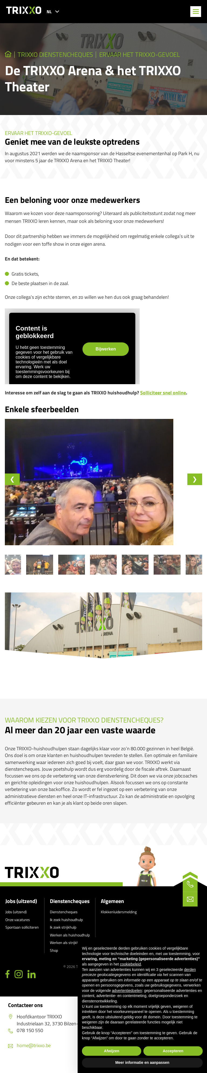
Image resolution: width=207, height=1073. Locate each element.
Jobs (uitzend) (21, 909)
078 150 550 (25, 1038)
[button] (28, 571)
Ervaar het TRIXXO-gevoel (152, 55)
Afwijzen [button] (111, 1051)
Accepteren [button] (173, 1051)
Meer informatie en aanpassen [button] (142, 1062)
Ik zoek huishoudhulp (66, 927)
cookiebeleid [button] (130, 964)
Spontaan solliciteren (22, 935)
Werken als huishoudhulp (70, 943)
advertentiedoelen (127, 990)
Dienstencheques (69, 909)
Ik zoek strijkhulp (63, 935)
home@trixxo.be (29, 1053)
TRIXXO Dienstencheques (60, 55)
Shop (54, 958)
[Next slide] (194, 480)
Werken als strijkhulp (66, 950)
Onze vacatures (17, 927)
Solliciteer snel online (163, 393)
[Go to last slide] (13, 480)
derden (190, 969)
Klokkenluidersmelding (119, 919)
